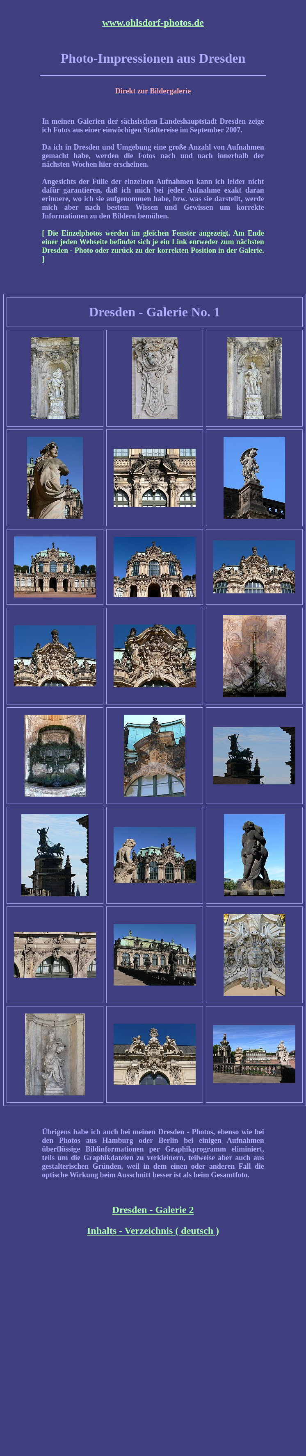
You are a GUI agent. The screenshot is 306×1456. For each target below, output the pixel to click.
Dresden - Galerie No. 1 (154, 311)
